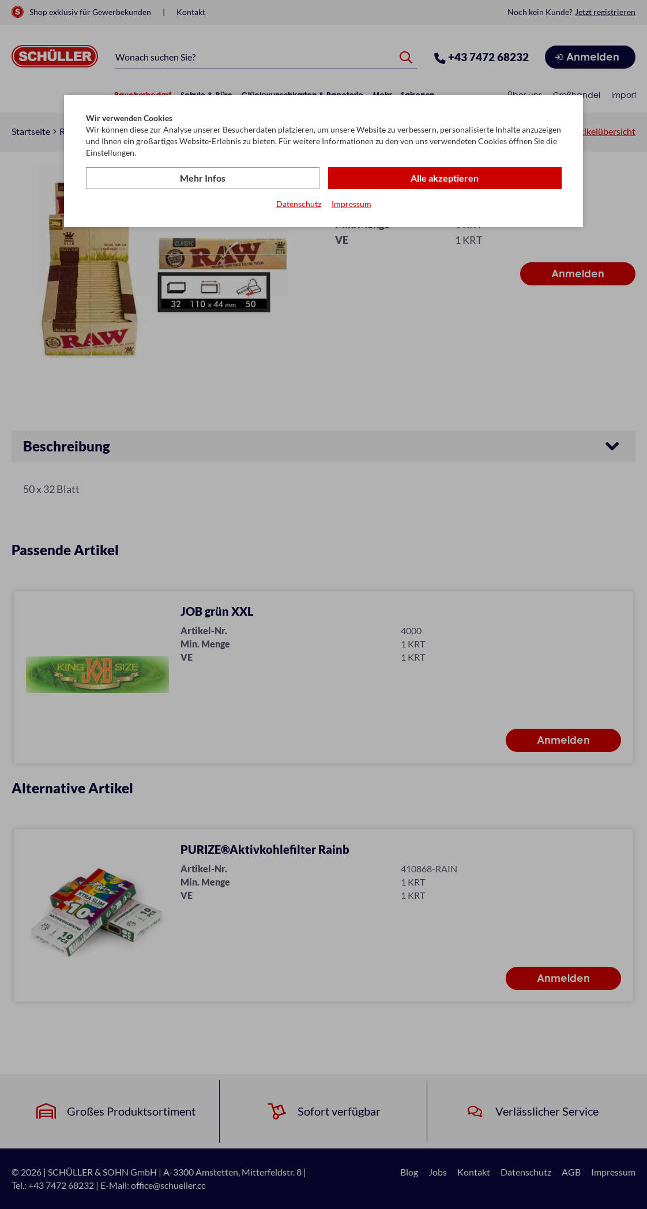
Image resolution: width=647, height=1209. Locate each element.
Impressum (351, 204)
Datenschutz (298, 204)
